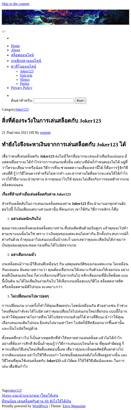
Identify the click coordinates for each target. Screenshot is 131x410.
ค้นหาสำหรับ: (22, 100)
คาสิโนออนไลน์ (23, 66)
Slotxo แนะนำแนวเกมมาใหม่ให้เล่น (30, 395)
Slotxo (25, 79)
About (15, 50)
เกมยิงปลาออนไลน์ (26, 61)
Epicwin (26, 75)
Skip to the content (15, 4)
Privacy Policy (21, 88)
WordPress (40, 406)
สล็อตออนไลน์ (22, 55)
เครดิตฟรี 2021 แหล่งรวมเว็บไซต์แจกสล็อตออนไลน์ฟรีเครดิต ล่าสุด (54, 12)
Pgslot (24, 84)
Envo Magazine (74, 406)
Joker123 (27, 71)
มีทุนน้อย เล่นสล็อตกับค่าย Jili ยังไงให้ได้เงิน (36, 401)
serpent (45, 132)
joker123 (15, 390)
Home (15, 46)
